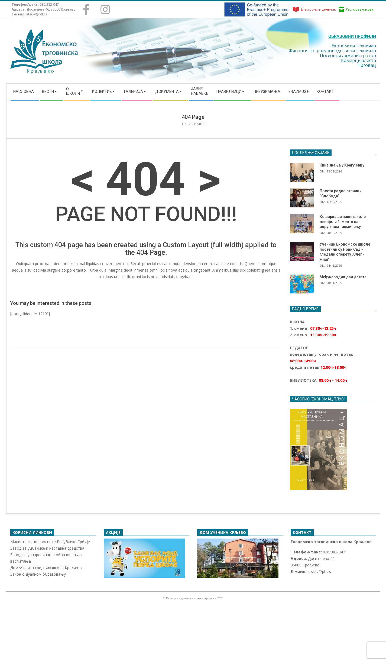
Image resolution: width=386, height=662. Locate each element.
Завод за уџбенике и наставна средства (47, 548)
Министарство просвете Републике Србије (50, 541)
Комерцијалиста (358, 60)
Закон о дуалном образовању (38, 574)
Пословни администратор (348, 55)
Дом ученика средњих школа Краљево (46, 567)
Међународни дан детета (343, 277)
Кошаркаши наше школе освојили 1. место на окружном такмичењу (343, 221)
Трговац (367, 65)
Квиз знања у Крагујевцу (342, 165)
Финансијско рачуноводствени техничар (332, 51)
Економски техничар (354, 46)
